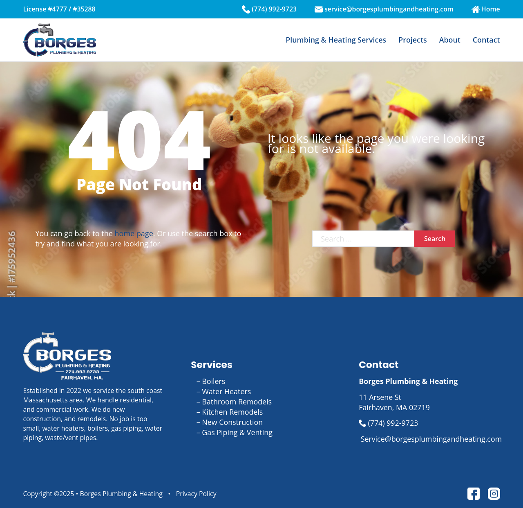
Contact (486, 40)
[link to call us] (429, 423)
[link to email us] (429, 439)
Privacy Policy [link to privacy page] (196, 493)
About (449, 40)
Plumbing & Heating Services (336, 40)
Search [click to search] (434, 238)
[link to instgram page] (494, 494)
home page (134, 233)
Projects (412, 40)
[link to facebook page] (473, 494)
